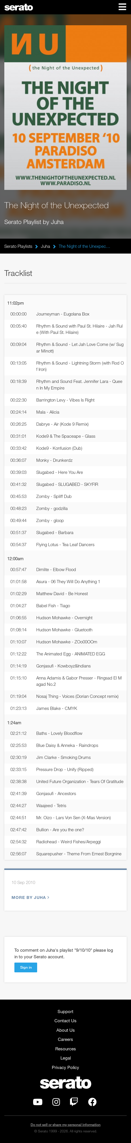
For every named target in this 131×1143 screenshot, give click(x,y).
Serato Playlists (18, 246)
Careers (65, 1039)
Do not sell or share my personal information (65, 1125)
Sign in (26, 967)
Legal (65, 1057)
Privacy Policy (65, 1067)
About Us (65, 1030)
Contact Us (65, 1020)
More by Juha (30, 897)
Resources (65, 1048)
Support (65, 1011)
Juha (45, 246)
